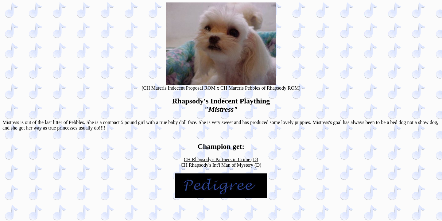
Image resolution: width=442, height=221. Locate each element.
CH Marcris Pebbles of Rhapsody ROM (259, 88)
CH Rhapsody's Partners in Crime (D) (221, 159)
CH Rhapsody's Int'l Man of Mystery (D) (221, 165)
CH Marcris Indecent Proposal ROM (179, 88)
